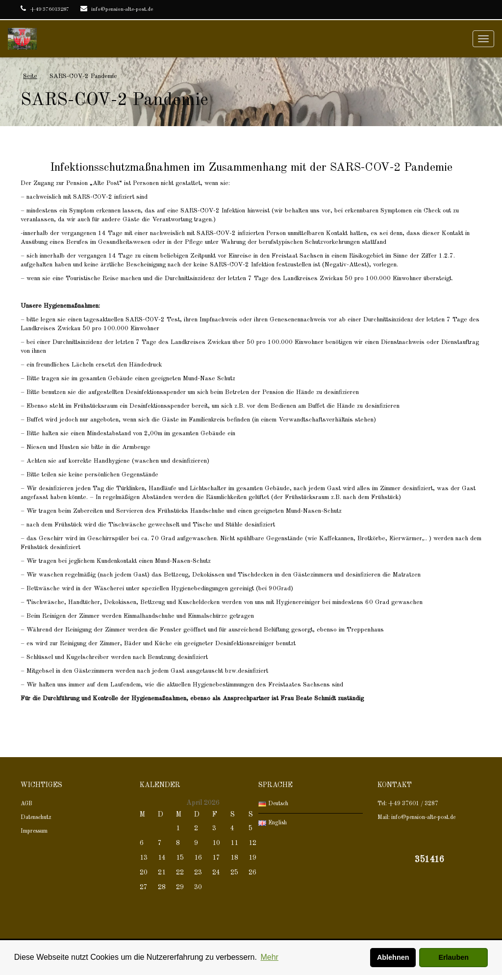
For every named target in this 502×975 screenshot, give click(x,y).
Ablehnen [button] (393, 957)
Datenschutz (36, 817)
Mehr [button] (269, 957)
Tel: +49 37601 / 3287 (407, 804)
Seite (30, 76)
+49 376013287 (45, 9)
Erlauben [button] (453, 957)
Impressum (34, 831)
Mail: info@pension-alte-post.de (416, 817)
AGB (26, 804)
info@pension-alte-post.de (116, 9)
